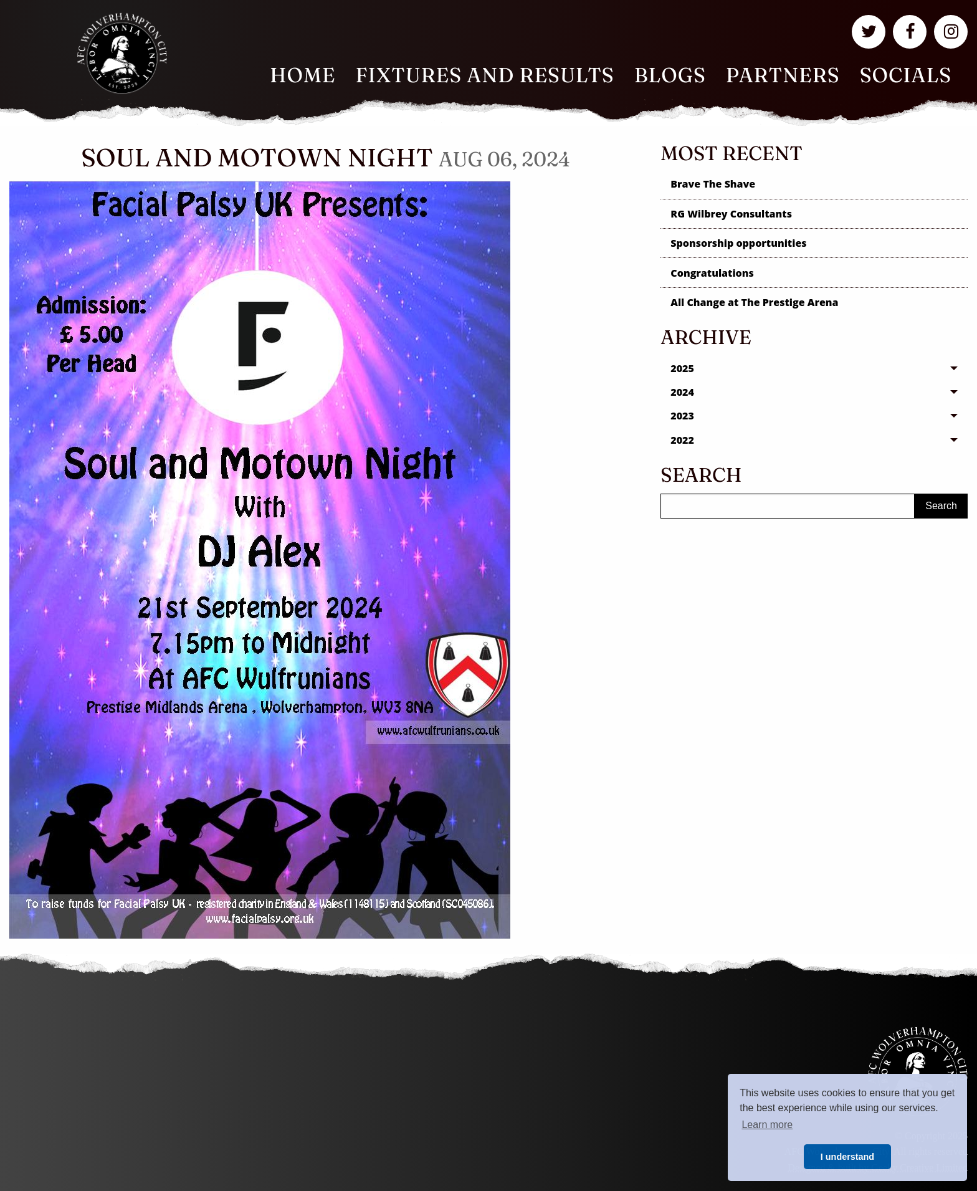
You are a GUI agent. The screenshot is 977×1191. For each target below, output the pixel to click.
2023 (682, 416)
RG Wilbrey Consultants (731, 214)
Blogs (670, 75)
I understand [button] (847, 1157)
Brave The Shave (712, 184)
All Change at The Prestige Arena (754, 302)
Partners (783, 75)
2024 (682, 392)
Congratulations (711, 273)
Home (303, 75)
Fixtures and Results (485, 75)
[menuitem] (303, 75)
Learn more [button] (767, 1124)
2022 (682, 440)
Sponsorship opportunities (738, 243)
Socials (905, 75)
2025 (682, 368)
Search (941, 505)
